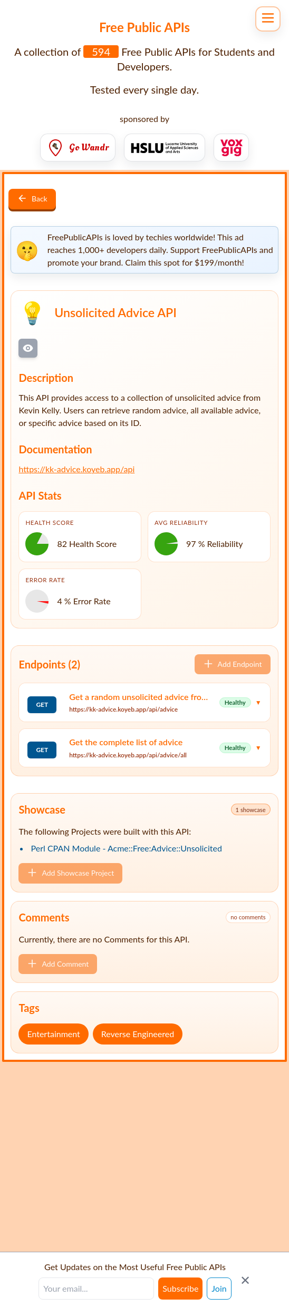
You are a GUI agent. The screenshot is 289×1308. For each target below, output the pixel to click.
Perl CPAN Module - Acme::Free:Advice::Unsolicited (126, 848)
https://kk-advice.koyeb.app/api (76, 469)
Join (218, 1288)
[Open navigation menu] (268, 19)
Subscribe (180, 1288)
